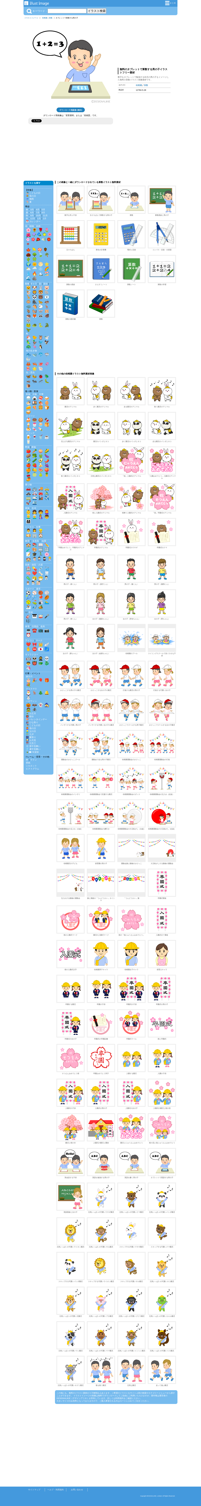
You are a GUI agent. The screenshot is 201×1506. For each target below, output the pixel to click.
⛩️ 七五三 (31, 743)
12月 (32, 218)
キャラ (33, 283)
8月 (43, 212)
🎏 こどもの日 (33, 193)
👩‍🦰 (46, 512)
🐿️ (34, 311)
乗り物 (28, 484)
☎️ (34, 630)
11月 (45, 215)
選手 (38, 589)
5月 (43, 209)
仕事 (38, 527)
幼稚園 (44, 18)
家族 (27, 508)
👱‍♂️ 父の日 (31, 731)
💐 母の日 (31, 196)
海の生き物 (31, 350)
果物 (33, 447)
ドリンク (30, 433)
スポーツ (29, 589)
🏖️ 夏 (29, 202)
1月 (39, 218)
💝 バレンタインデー (36, 719)
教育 (27, 541)
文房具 (35, 541)
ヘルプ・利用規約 (55, 1489)
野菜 (27, 447)
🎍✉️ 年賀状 (32, 752)
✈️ (46, 498)
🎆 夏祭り (31, 737)
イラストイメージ (31, 18)
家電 (27, 626)
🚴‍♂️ (46, 493)
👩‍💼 (34, 531)
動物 (27, 283)
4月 (37, 209)
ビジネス (29, 527)
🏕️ (40, 607)
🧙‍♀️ (46, 705)
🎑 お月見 (31, 740)
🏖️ (46, 273)
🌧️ (34, 269)
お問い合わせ (77, 1489)
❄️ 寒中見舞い (33, 746)
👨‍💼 (28, 531)
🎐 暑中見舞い (33, 749)
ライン (33, 759)
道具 (43, 626)
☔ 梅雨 (30, 199)
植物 (32, 226)
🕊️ (46, 337)
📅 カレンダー (33, 221)
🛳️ (34, 502)
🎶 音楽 (29, 612)
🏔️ (40, 273)
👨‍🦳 (34, 517)
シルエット (31, 765)
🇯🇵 (40, 649)
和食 (28, 394)
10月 (38, 215)
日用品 (35, 626)
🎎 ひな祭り (32, 722)
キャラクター (31, 654)
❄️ (40, 269)
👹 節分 (30, 716)
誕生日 (29, 676)
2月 (44, 218)
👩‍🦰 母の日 (31, 728)
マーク (39, 640)
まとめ (170, 3)
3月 (32, 209)
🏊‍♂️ (46, 602)
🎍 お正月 (31, 713)
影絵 (45, 283)
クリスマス (31, 688)
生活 (34, 508)
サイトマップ (34, 1489)
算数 (50, 18)
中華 (41, 394)
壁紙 (28, 762)
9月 (32, 215)
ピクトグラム (32, 768)
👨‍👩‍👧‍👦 (28, 521)
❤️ (34, 573)
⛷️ (28, 607)
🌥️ (28, 269)
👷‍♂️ (40, 531)
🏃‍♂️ (40, 554)
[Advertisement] (144, 43)
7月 (37, 212)
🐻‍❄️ (46, 297)
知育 (44, 541)
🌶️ (46, 460)
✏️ (46, 545)
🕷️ (34, 709)
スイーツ (30, 416)
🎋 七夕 (30, 734)
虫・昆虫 (30, 372)
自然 (38, 226)
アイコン (29, 640)
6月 (32, 212)
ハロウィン (31, 701)
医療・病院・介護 (34, 564)
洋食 (35, 394)
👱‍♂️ (28, 517)
